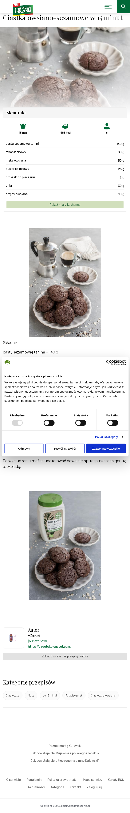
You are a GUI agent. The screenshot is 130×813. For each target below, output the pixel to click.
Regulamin (34, 780)
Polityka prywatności (62, 780)
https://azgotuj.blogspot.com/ (50, 646)
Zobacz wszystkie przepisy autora (65, 656)
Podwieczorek (73, 695)
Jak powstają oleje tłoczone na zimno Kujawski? (65, 760)
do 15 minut (50, 695)
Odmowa (24, 448)
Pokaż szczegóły (106, 437)
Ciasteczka (12, 695)
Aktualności (36, 787)
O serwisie (13, 780)
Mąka (31, 695)
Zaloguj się (94, 787)
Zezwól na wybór (65, 448)
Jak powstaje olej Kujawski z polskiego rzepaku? (65, 753)
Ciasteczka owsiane (103, 695)
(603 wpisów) (37, 641)
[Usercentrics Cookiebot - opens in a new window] (109, 362)
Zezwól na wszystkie (106, 448)
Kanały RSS (116, 780)
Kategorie (57, 787)
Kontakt (75, 787)
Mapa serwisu (92, 780)
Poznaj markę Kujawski (65, 746)
